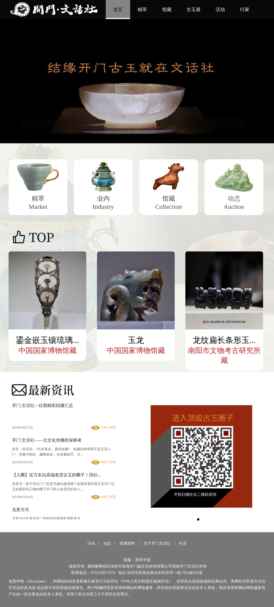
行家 (244, 9)
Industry (103, 206)
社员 (183, 543)
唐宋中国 (142, 560)
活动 (220, 9)
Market (38, 206)
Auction (233, 206)
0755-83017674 (103, 573)
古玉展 (193, 9)
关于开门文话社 (157, 543)
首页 (118, 9)
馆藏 (166, 9)
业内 (103, 198)
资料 (131, 543)
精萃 (142, 9)
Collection (168, 206)
